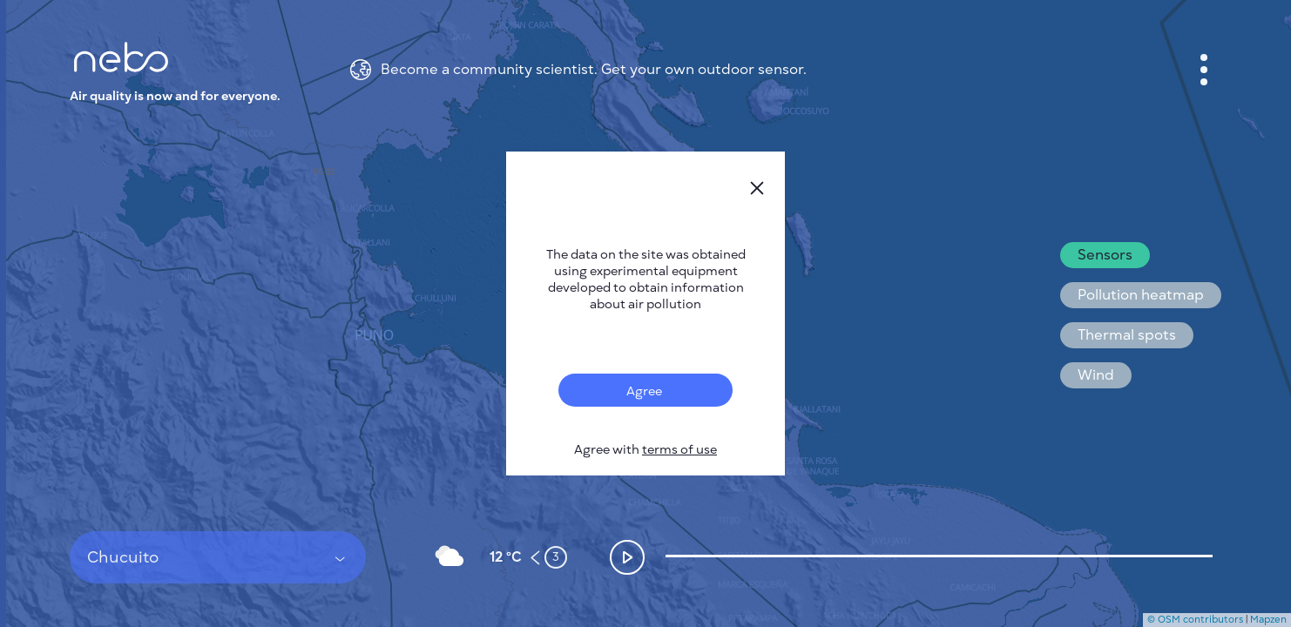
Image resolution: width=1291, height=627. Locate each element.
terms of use (679, 450)
